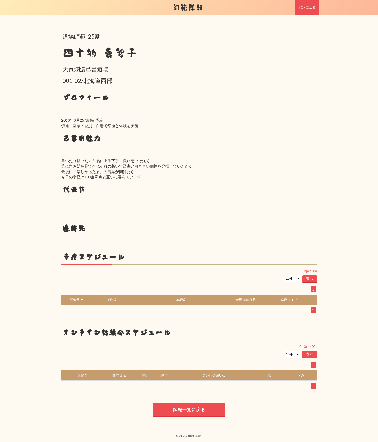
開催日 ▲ (119, 375)
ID (270, 375)
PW (301, 375)
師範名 (113, 300)
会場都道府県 (246, 300)
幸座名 (181, 300)
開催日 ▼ (77, 300)
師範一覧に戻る (189, 409)
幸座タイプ (289, 300)
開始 (145, 375)
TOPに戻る (307, 7)
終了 (164, 375)
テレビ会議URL (213, 375)
